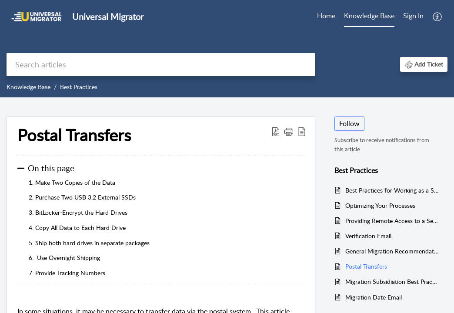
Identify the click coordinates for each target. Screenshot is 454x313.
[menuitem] (326, 16)
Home (326, 15)
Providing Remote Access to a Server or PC (392, 220)
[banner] (227, 48)
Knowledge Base (369, 15)
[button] (437, 17)
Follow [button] (349, 123)
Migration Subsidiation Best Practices (392, 281)
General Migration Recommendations (392, 251)
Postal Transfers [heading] (74, 135)
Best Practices (78, 87)
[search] (161, 64)
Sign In (413, 15)
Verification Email (368, 236)
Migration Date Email (373, 297)
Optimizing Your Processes (380, 205)
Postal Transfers (366, 266)
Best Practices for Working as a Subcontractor (392, 190)
